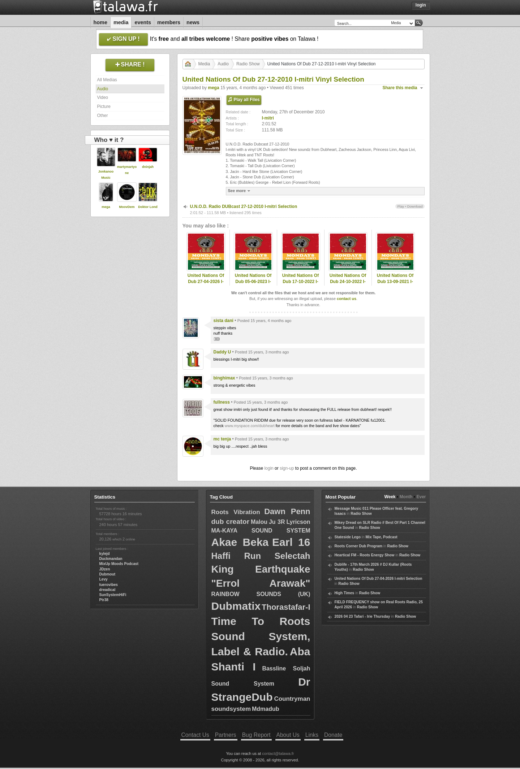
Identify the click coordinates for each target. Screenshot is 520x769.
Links (311, 735)
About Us (288, 735)
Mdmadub (265, 709)
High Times (344, 593)
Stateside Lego (348, 537)
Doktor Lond (148, 207)
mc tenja (222, 439)
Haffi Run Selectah (260, 556)
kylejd (104, 554)
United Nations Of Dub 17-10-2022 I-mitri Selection (300, 281)
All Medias (107, 79)
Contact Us (195, 735)
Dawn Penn (287, 511)
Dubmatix (236, 606)
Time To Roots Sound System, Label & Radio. (260, 636)
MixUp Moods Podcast (119, 564)
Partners (225, 735)
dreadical (107, 590)
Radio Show (248, 63)
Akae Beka (240, 542)
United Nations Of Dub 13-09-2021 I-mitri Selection (395, 281)
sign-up (287, 468)
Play (400, 206)
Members (168, 22)
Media (121, 22)
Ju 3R (277, 522)
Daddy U (222, 352)
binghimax (224, 378)
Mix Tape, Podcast (381, 537)
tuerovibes (108, 585)
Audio (102, 88)
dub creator (230, 521)
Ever (421, 496)
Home (100, 22)
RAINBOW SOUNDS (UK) (260, 594)
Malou (259, 522)
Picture (104, 106)
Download (415, 206)
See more (240, 191)
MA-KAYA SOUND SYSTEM (260, 530)
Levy (103, 579)
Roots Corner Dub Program (358, 546)
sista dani (223, 320)
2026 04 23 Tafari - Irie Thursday (362, 616)
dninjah (148, 167)
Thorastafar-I (286, 607)
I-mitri (268, 118)
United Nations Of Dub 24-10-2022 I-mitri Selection (348, 281)
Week (390, 496)
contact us (346, 298)
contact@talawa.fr (278, 753)
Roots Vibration (235, 512)
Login (421, 5)
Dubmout (107, 574)
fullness (222, 402)
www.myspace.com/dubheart (250, 425)
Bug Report (256, 735)
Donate (333, 735)
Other (102, 115)
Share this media (400, 87)
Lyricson (298, 522)
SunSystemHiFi (112, 595)
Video (102, 97)
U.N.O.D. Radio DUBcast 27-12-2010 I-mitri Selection (243, 206)
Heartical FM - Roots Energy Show (365, 555)
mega (106, 207)
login (268, 468)
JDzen (104, 569)
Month (406, 496)
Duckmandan (111, 559)
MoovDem (126, 207)
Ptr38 (103, 600)
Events (142, 22)
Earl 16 (291, 542)
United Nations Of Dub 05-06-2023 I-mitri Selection (253, 281)
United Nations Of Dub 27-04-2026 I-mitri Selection (206, 281)
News (192, 22)
